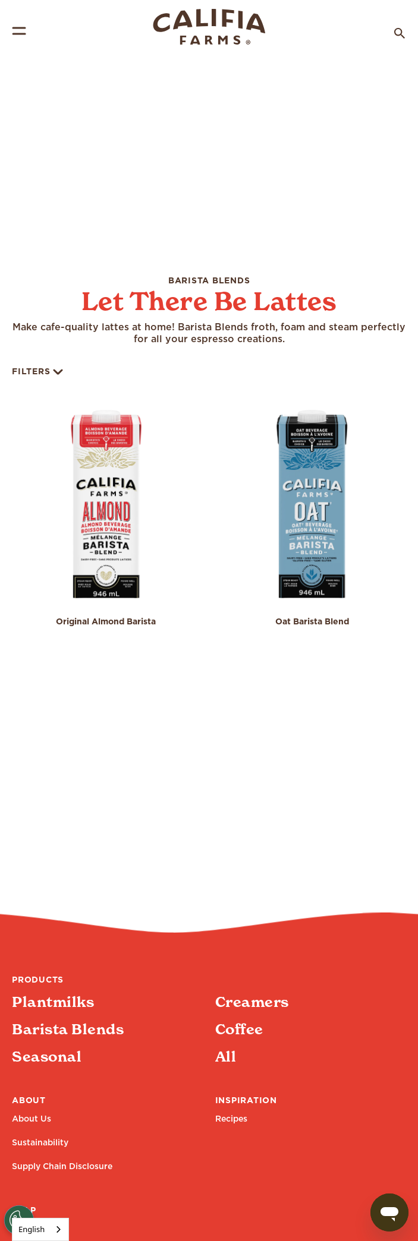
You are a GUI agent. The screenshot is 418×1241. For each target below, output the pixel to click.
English (31, 1229)
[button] (106, 526)
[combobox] (40, 1229)
